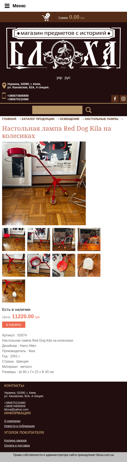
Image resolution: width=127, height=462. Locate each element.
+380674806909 (18, 95)
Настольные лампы (101, 119)
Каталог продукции (38, 119)
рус (68, 78)
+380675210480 (18, 99)
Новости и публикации (19, 426)
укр (59, 78)
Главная (9, 119)
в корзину (13, 324)
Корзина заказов (15, 440)
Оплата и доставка (17, 445)
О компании (12, 421)
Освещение (70, 119)
